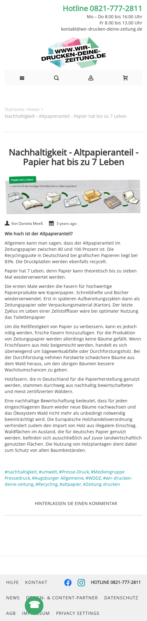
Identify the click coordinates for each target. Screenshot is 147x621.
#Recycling (46, 484)
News (13, 598)
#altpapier (70, 484)
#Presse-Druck (74, 472)
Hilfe (12, 582)
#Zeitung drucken (101, 484)
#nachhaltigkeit (21, 472)
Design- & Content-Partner (62, 598)
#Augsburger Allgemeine (58, 478)
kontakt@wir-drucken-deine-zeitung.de (101, 29)
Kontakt (36, 582)
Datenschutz (121, 598)
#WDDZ (93, 478)
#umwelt (48, 472)
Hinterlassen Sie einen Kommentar (76, 503)
